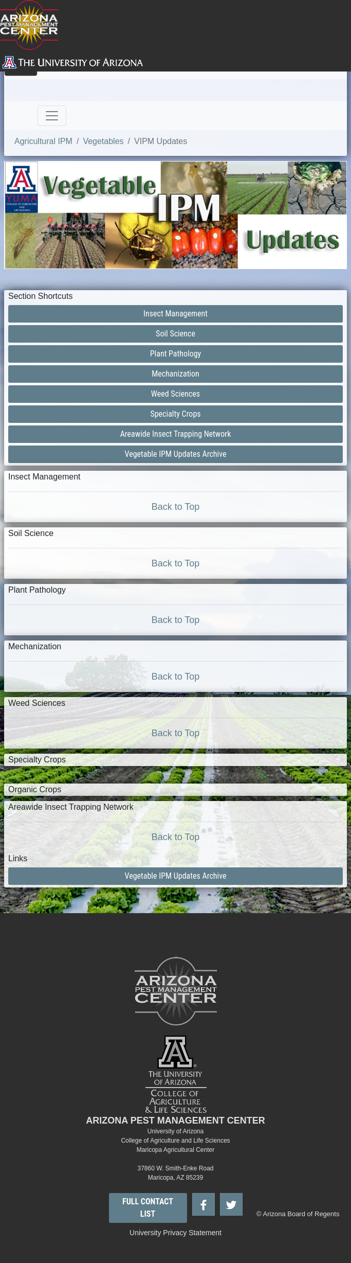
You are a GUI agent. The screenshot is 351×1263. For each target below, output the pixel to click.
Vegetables (103, 141)
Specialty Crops (175, 414)
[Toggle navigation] (52, 115)
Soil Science (175, 334)
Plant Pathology (175, 354)
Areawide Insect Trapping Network (175, 434)
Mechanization (175, 374)
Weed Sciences (175, 394)
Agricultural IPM (43, 141)
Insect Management (175, 313)
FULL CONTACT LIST (147, 1208)
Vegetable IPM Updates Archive (176, 454)
